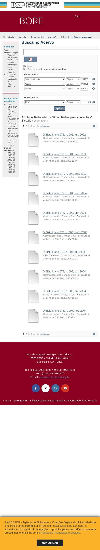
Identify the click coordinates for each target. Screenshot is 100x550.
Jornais (22, 37)
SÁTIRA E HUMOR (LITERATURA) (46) (14, 127)
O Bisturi (65, 37)
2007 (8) (11, 157)
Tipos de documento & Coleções (13, 57)
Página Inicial (8, 37)
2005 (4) (11, 162)
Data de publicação (12, 63)
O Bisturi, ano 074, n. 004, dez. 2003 (65, 173)
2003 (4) (11, 167)
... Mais (11, 145)
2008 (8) (11, 155)
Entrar (78, 16)
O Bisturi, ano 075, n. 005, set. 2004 (64, 271)
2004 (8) (11, 165)
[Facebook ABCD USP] (36, 388)
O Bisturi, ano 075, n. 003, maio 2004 (65, 232)
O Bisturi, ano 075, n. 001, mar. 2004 (65, 193)
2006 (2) (11, 160)
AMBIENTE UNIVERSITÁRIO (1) (15, 135)
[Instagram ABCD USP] (55, 388)
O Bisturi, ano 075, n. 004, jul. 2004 (64, 252)
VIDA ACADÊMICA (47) (13, 119)
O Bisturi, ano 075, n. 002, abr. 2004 (64, 212)
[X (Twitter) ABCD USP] (45, 388)
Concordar (50, 543)
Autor (10, 67)
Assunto (11, 72)
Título (10, 69)
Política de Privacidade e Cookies (60, 532)
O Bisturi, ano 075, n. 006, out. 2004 (64, 291)
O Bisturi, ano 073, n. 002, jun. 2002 (64, 134)
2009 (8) (11, 153)
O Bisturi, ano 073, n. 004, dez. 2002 (65, 154)
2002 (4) (11, 169)
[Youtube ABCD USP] (65, 388)
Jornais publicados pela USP (43, 37)
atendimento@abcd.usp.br (54, 377)
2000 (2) (11, 172)
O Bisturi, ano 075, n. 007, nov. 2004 (64, 310)
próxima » (44, 126)
